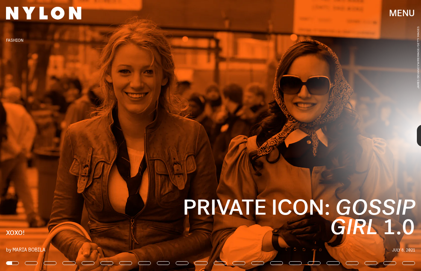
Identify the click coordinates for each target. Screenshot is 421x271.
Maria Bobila (29, 249)
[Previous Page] (69, 135)
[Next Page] (280, 135)
